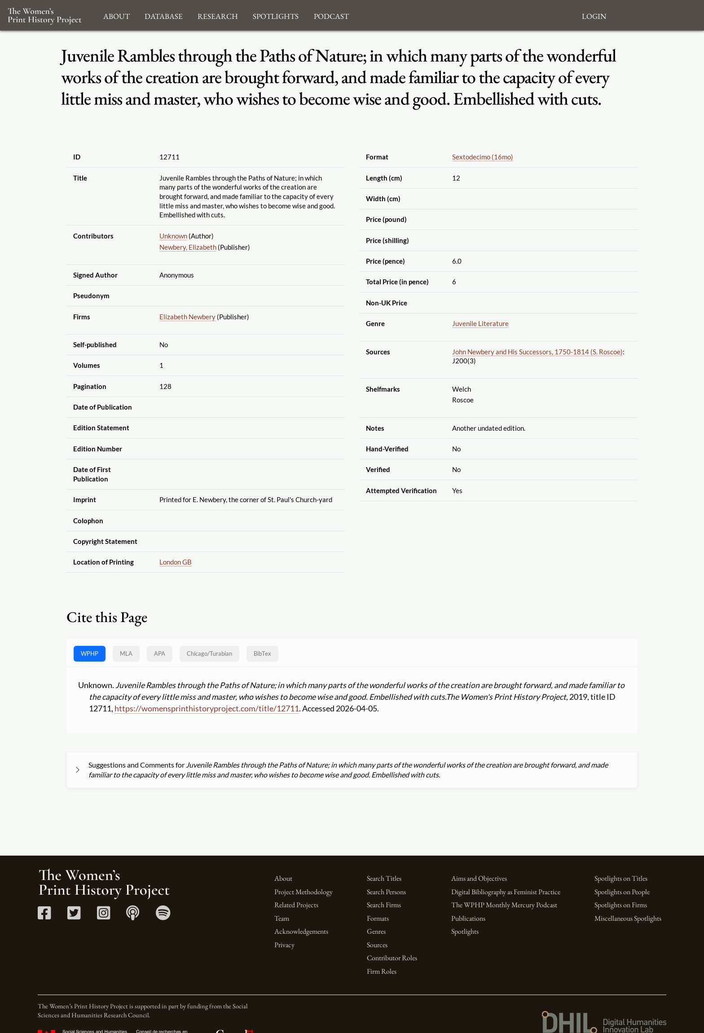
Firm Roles (381, 971)
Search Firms (384, 904)
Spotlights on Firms (620, 904)
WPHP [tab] (89, 653)
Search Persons (386, 891)
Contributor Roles (392, 957)
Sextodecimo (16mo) (482, 157)
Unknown (173, 236)
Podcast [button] (331, 15)
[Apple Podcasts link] (132, 916)
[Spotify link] (163, 916)
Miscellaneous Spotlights (627, 918)
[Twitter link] (73, 916)
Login (594, 15)
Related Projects (296, 904)
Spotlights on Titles (620, 878)
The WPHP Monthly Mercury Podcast (504, 904)
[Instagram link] (103, 916)
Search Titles (384, 878)
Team (281, 918)
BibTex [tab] (262, 653)
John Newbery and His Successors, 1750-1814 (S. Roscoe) (537, 352)
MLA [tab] (126, 653)
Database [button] (164, 15)
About (283, 878)
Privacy (284, 944)
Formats (378, 918)
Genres (376, 931)
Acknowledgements (301, 931)
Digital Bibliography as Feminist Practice (505, 891)
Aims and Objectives (479, 878)
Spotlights (465, 931)
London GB (175, 562)
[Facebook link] (44, 916)
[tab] (209, 654)
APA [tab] (159, 653)
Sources (377, 944)
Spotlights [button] (276, 15)
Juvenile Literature (480, 323)
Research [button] (218, 15)
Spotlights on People (622, 891)
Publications (468, 918)
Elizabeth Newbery (187, 317)
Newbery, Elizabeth (187, 247)
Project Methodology (303, 891)
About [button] (116, 15)
